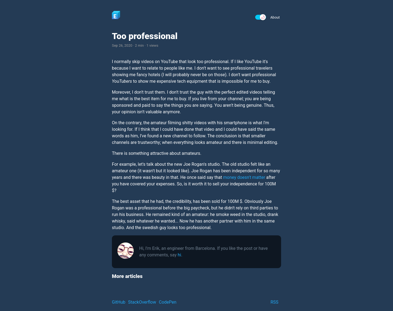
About (275, 17)
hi (179, 254)
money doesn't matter (244, 177)
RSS (274, 302)
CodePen (167, 302)
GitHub (118, 302)
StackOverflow (142, 302)
